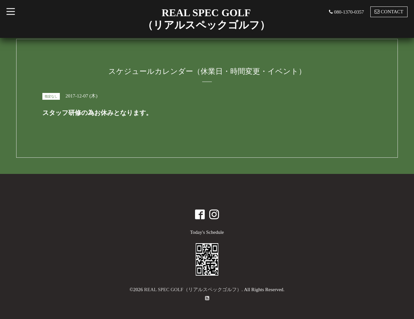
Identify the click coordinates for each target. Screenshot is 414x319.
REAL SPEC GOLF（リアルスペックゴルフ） (193, 289)
